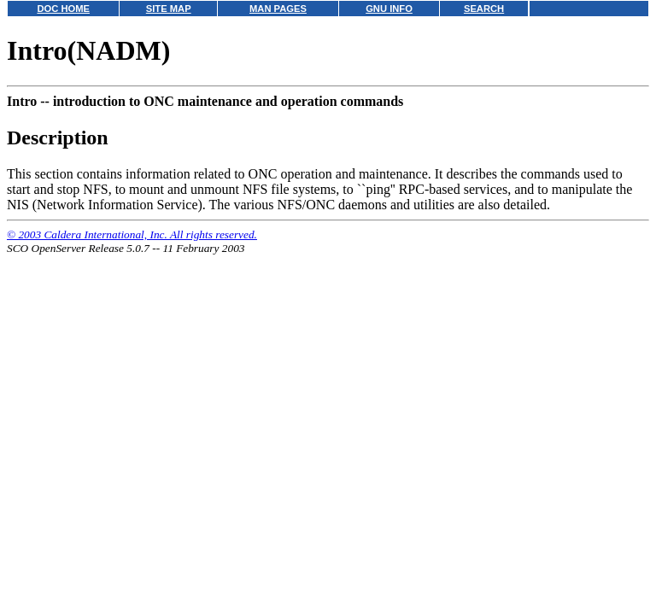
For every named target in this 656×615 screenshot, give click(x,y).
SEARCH (484, 8)
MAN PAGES (278, 8)
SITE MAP (168, 8)
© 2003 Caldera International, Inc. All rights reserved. (132, 234)
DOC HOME (63, 8)
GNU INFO (389, 8)
